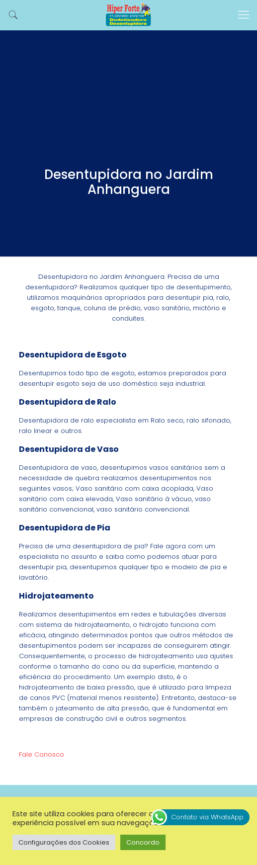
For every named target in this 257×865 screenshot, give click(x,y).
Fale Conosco (41, 754)
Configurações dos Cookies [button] (63, 842)
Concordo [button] (143, 842)
